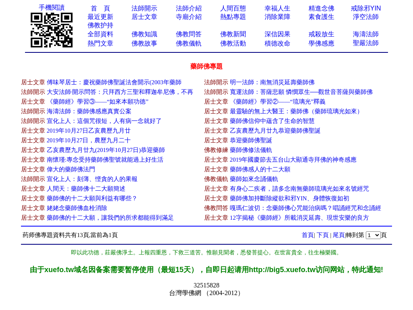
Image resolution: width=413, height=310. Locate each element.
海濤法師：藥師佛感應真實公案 (89, 111)
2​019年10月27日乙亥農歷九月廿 (89, 130)
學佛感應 (321, 43)
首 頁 (100, 8)
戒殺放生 (321, 34)
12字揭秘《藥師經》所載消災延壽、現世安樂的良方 (299, 217)
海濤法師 (366, 34)
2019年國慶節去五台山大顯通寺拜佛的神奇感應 (293, 159)
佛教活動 (233, 43)
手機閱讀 (52, 7)
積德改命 (277, 43)
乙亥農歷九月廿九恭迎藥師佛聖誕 (275, 130)
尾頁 (339, 235)
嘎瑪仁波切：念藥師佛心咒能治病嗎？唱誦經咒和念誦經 (305, 208)
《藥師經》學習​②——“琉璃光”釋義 (277, 101)
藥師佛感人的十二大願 (260, 169)
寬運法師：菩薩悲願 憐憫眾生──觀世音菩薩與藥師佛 (301, 92)
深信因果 (277, 34)
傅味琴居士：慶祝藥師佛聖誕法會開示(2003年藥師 (114, 82)
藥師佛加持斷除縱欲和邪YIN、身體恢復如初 (289, 198)
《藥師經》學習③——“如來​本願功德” (97, 101)
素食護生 (321, 16)
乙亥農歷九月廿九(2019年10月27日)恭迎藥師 (106, 150)
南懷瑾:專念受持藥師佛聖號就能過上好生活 (105, 159)
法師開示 (144, 8)
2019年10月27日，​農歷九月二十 (89, 140)
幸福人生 (277, 8)
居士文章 (144, 16)
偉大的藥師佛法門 (71, 169)
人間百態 (233, 8)
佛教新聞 (233, 34)
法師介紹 (189, 8)
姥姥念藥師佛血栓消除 (77, 208)
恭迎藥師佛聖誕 (251, 140)
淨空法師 (366, 16)
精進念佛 (321, 8)
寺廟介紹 (189, 16)
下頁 (323, 235)
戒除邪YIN (366, 8)
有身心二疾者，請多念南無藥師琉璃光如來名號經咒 (299, 188)
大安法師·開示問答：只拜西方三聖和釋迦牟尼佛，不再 (120, 92)
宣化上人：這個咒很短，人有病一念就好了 (104, 121)
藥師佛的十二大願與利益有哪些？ (92, 198)
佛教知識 (144, 34)
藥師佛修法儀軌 (251, 150)
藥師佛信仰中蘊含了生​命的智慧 (272, 121)
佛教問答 (189, 34)
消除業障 (277, 16)
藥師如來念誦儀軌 (254, 179)
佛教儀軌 (189, 43)
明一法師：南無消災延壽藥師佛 (272, 82)
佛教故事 (144, 43)
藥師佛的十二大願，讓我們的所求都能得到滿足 (110, 217)
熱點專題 (233, 16)
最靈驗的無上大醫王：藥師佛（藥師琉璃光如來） (296, 111)
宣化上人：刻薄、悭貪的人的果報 (92, 179)
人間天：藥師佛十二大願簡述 (86, 188)
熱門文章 (100, 43)
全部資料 (100, 34)
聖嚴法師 (366, 43)
